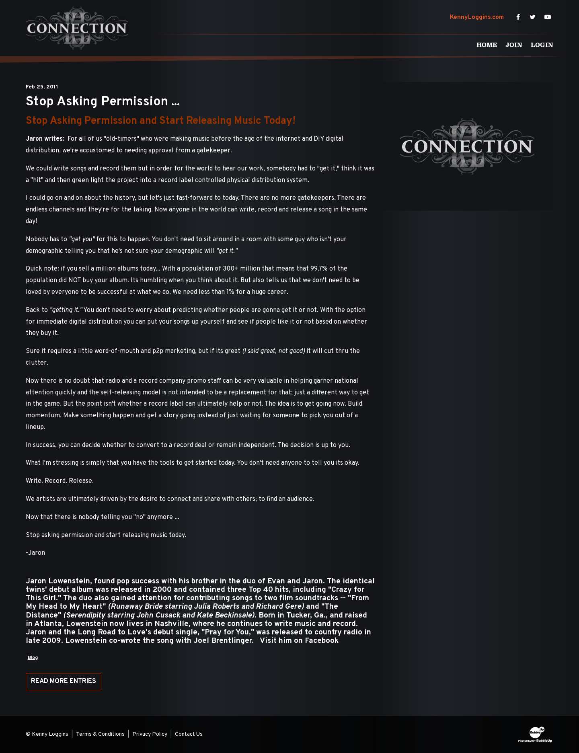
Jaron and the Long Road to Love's (88, 632)
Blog (33, 658)
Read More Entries (63, 681)
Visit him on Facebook (299, 641)
